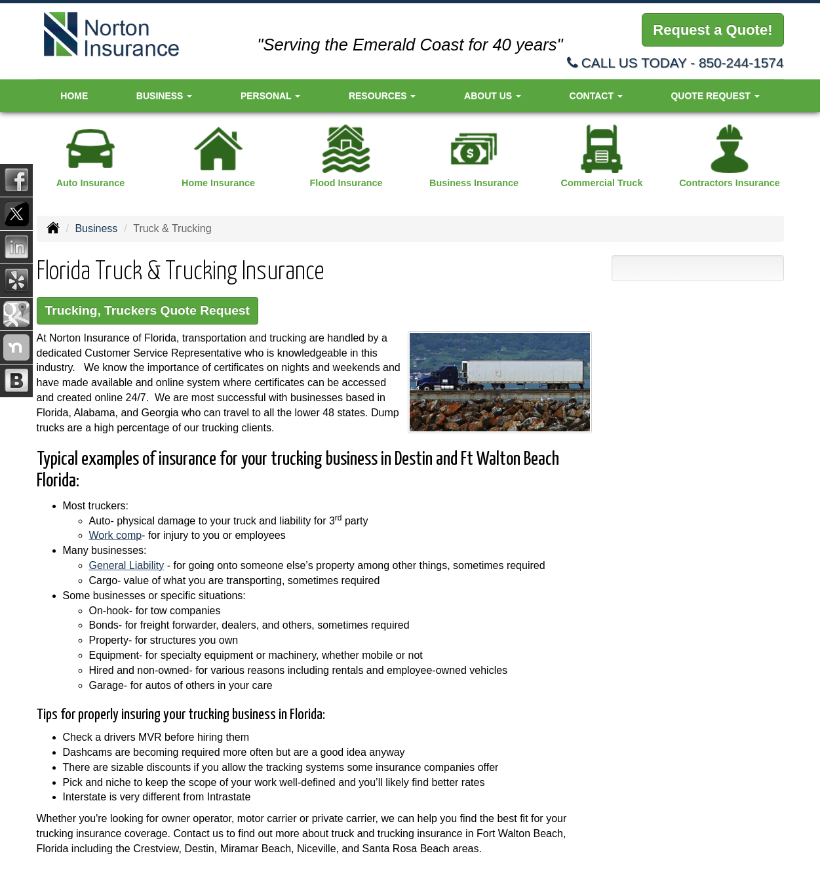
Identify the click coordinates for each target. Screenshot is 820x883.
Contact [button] (596, 95)
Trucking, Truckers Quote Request (147, 310)
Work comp (115, 535)
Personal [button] (270, 95)
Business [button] (164, 95)
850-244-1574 (741, 62)
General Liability (127, 565)
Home (74, 95)
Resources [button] (382, 95)
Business (96, 228)
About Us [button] (492, 95)
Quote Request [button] (715, 95)
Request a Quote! (712, 30)
